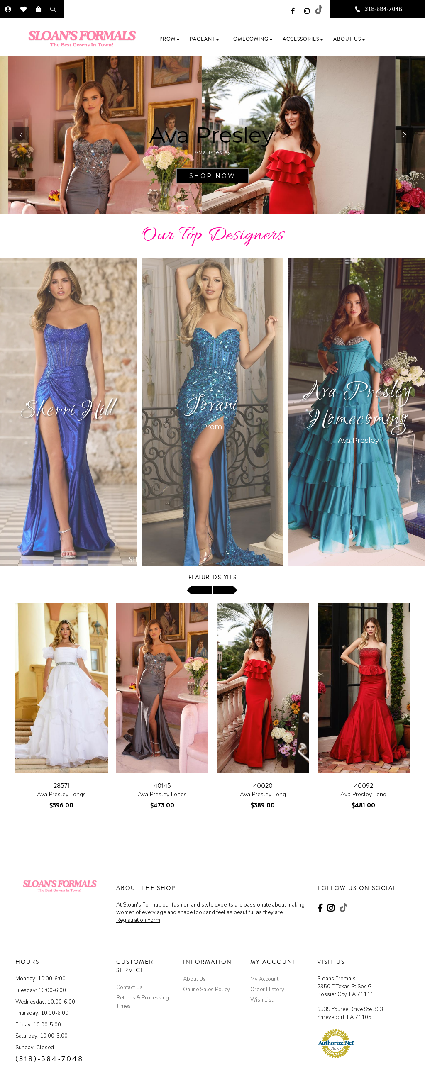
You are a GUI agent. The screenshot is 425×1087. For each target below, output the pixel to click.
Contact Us (129, 987)
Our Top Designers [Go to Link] (213, 235)
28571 (62, 785)
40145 (162, 785)
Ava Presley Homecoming (358, 406)
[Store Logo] (84, 38)
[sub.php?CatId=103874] (212, 135)
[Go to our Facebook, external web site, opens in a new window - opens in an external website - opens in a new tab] (293, 9)
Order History (267, 989)
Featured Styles (212, 577)
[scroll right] (224, 590)
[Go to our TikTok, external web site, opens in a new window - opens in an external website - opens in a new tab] (318, 9)
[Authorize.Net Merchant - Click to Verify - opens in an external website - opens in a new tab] (335, 1043)
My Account (264, 979)
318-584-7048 (383, 9)
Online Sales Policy (206, 989)
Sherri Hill (67, 411)
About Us (194, 979)
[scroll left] (199, 590)
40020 (263, 785)
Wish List (261, 1000)
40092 (363, 785)
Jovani (212, 406)
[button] (169, 39)
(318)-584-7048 (49, 1058)
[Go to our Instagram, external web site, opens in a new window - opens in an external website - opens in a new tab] (307, 9)
